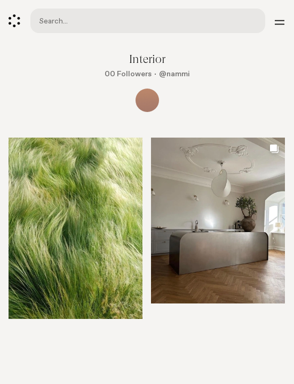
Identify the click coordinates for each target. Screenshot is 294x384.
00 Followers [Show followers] (128, 73)
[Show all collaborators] (147, 100)
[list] (147, 232)
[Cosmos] (14, 20)
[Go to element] (75, 228)
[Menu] (279, 21)
